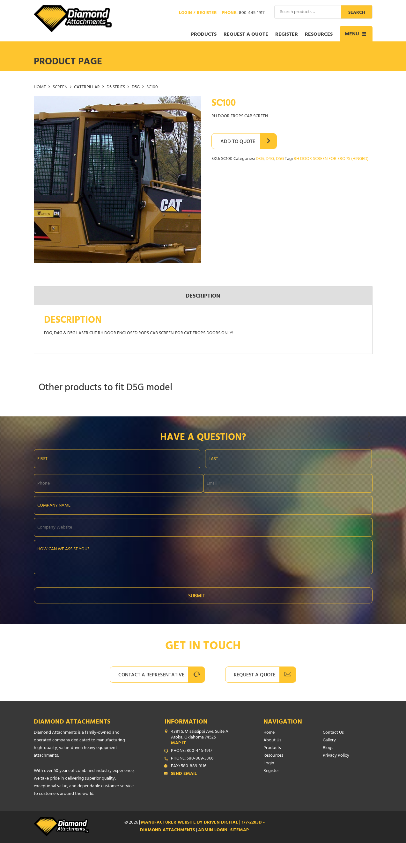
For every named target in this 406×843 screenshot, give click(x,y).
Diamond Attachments (72, 722)
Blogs (328, 748)
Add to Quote (237, 142)
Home (40, 87)
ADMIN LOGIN (212, 830)
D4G (270, 159)
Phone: (243, 13)
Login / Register (198, 13)
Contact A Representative (151, 675)
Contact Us (333, 733)
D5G (136, 87)
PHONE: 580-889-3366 (192, 759)
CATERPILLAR (87, 87)
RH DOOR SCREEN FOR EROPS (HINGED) (331, 159)
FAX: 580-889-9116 (188, 766)
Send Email (184, 774)
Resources (319, 35)
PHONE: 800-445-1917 (191, 751)
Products (204, 35)
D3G (260, 159)
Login (268, 763)
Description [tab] (203, 296)
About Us (272, 740)
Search (356, 13)
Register (286, 35)
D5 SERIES (116, 87)
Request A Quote (255, 675)
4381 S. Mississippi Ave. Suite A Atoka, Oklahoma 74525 (204, 737)
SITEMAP (239, 830)
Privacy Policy (336, 756)
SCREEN (60, 87)
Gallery (329, 740)
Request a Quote (246, 35)
